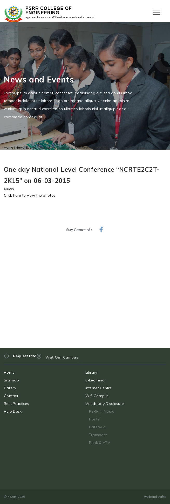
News (9, 189)
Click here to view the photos (30, 195)
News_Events (26, 147)
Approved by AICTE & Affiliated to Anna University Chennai (59, 17)
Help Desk (18, 411)
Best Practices (21, 403)
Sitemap (16, 380)
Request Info (24, 359)
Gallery (15, 388)
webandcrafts (155, 497)
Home (8, 147)
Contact (16, 395)
